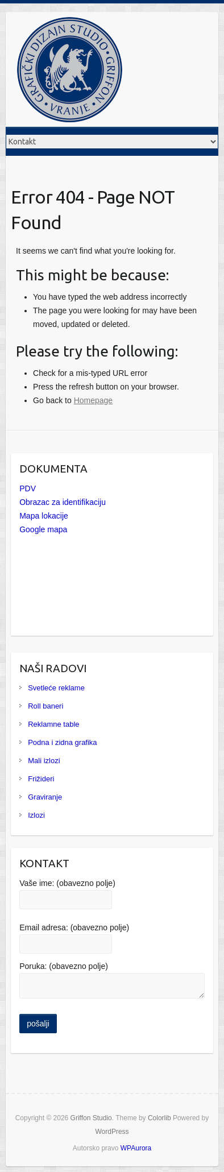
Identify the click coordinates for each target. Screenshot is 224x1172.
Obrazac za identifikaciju (62, 502)
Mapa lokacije (43, 515)
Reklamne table (53, 724)
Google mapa (43, 529)
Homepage (93, 400)
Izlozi (36, 815)
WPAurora (136, 1148)
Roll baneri (45, 706)
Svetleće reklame (56, 688)
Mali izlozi (44, 760)
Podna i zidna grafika (62, 742)
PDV (27, 488)
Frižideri (41, 779)
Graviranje (45, 797)
